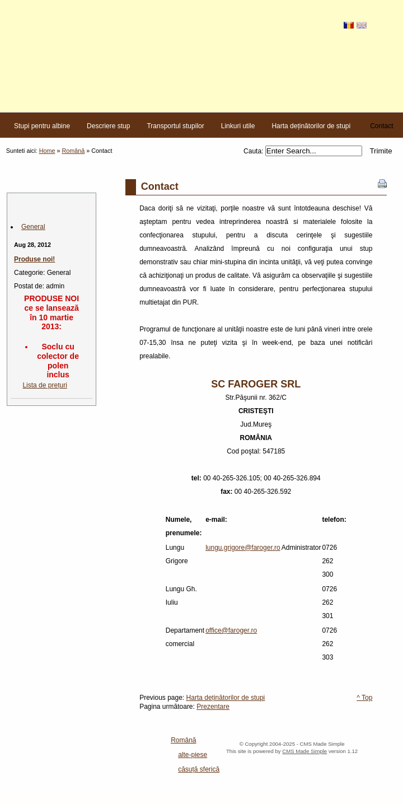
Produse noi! (34, 259)
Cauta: (254, 151)
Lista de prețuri (44, 385)
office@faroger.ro (231, 630)
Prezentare (212, 706)
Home (47, 150)
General (33, 227)
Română (73, 150)
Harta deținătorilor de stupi (225, 698)
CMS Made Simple (304, 751)
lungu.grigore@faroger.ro (242, 547)
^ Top (364, 698)
